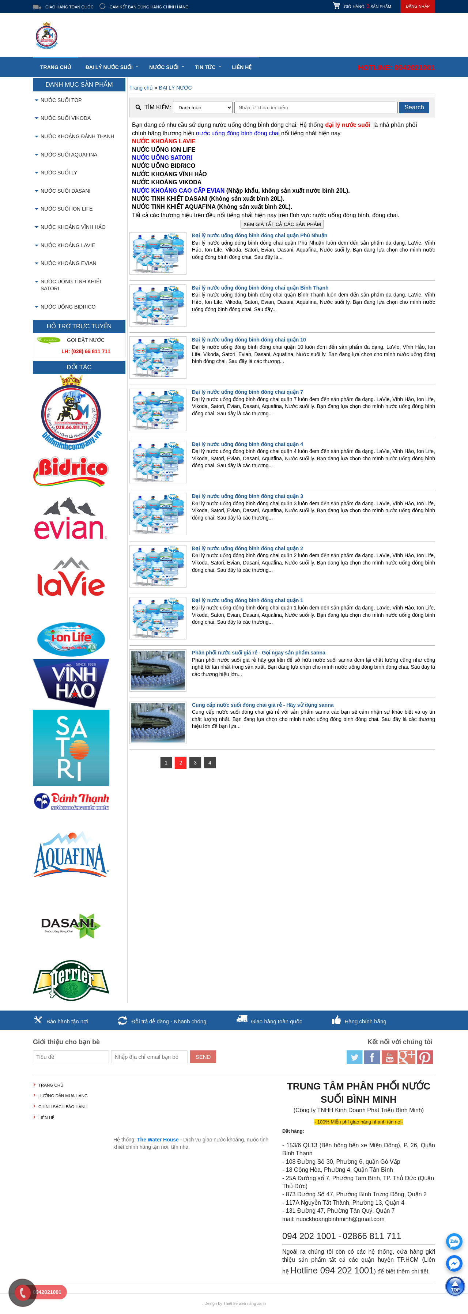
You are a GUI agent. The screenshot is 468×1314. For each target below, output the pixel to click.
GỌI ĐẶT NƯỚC (86, 340)
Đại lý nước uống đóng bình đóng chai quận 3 (247, 496)
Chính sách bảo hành (62, 1107)
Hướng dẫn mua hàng (63, 1096)
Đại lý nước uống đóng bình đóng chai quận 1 (247, 600)
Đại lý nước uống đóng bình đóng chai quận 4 (247, 444)
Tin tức (205, 67)
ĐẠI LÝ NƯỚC (175, 88)
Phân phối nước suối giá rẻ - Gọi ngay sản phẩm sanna (258, 653)
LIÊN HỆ (242, 67)
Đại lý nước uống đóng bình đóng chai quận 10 (249, 340)
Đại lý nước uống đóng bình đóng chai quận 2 (247, 548)
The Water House (158, 1140)
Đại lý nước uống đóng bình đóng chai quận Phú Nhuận (259, 235)
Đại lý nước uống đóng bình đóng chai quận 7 (247, 392)
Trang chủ (55, 67)
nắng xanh (256, 1303)
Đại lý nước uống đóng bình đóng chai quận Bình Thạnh (260, 288)
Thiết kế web (234, 1303)
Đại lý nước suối (109, 67)
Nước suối (163, 67)
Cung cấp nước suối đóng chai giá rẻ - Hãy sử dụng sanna (263, 705)
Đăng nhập (418, 6)
